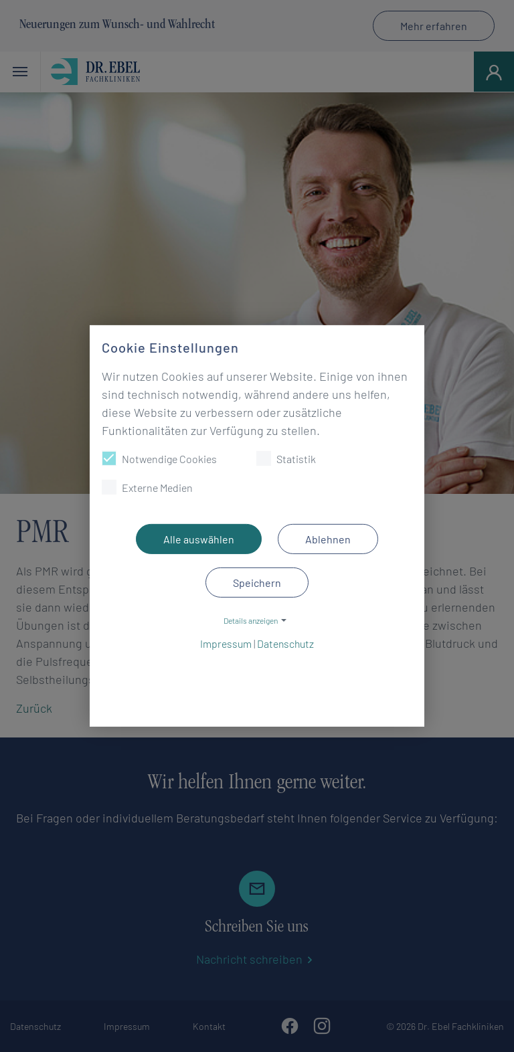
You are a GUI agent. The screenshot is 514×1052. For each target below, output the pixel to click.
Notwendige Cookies (159, 458)
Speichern (257, 582)
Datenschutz (285, 640)
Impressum (226, 640)
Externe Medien (147, 487)
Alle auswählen (198, 539)
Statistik (286, 458)
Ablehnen (328, 539)
